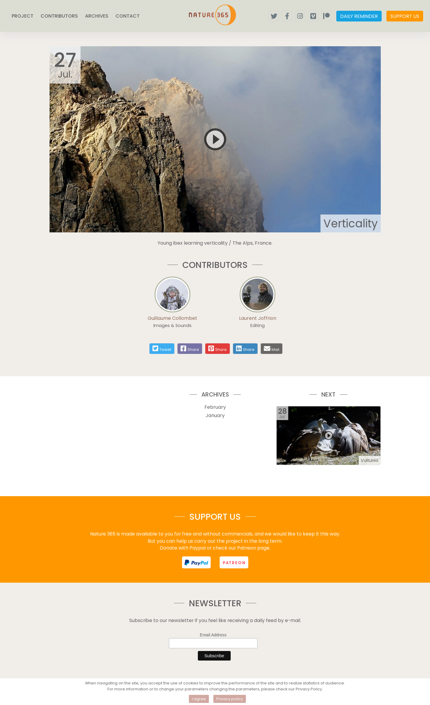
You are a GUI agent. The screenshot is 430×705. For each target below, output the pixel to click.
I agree (199, 698)
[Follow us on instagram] (300, 16)
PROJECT (22, 16)
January (215, 415)
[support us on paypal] (196, 562)
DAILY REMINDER (359, 16)
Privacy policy (229, 698)
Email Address (213, 635)
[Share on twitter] (162, 348)
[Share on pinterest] (217, 348)
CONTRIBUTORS (59, 16)
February (215, 407)
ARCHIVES (96, 16)
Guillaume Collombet (172, 318)
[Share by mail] (267, 348)
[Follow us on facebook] (287, 16)
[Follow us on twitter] (274, 16)
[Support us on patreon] (326, 16)
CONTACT (127, 16)
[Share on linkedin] (245, 348)
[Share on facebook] (189, 348)
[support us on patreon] (234, 562)
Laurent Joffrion (257, 318)
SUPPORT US (404, 16)
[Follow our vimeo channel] (313, 16)
